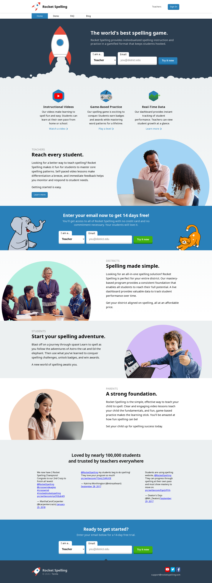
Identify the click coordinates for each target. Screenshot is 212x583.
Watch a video (57, 128)
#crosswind (43, 490)
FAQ (72, 15)
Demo (56, 15)
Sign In (173, 6)
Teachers (156, 6)
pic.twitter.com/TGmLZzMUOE (96, 478)
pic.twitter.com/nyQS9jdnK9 (51, 496)
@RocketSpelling (45, 484)
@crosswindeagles (46, 487)
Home (40, 15)
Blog (88, 15)
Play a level (105, 128)
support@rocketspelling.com (165, 574)
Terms (55, 573)
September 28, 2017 (91, 486)
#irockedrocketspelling (49, 493)
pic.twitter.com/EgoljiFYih (157, 490)
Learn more (152, 128)
